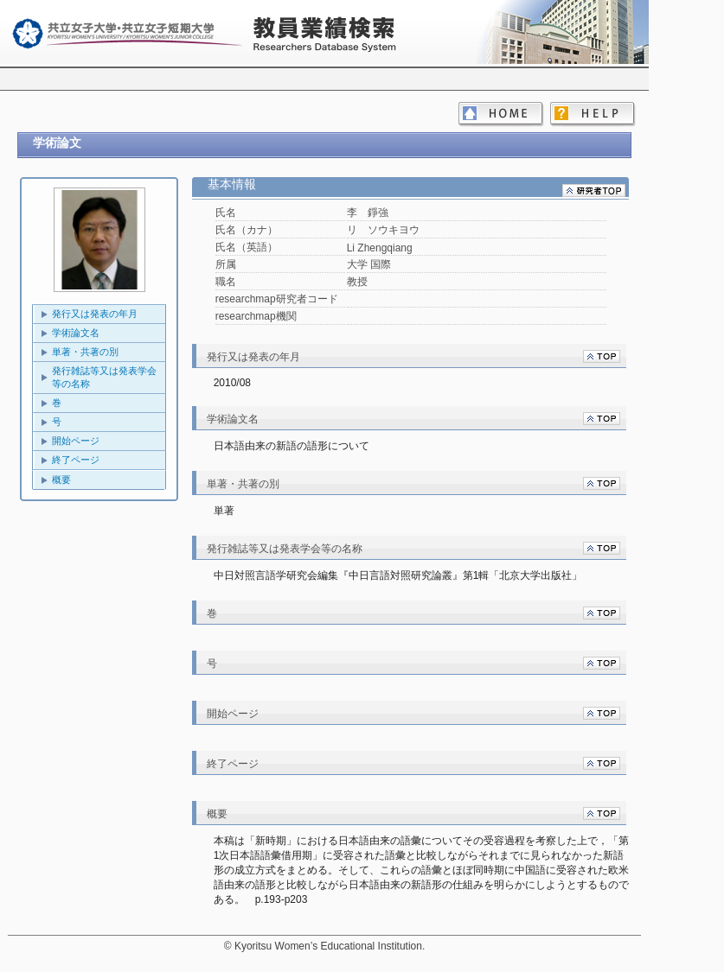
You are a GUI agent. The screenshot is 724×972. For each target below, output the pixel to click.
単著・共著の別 (85, 351)
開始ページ (75, 440)
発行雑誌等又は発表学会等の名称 (104, 377)
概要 (61, 479)
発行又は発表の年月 (95, 313)
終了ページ (75, 459)
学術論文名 (75, 332)
